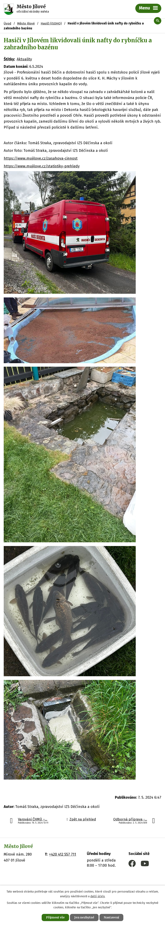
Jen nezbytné (84, 917)
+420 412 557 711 (62, 854)
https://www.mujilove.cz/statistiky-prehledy (42, 166)
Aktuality (24, 59)
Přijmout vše (55, 917)
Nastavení (111, 917)
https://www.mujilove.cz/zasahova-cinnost (41, 158)
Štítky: (9, 59)
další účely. (97, 896)
